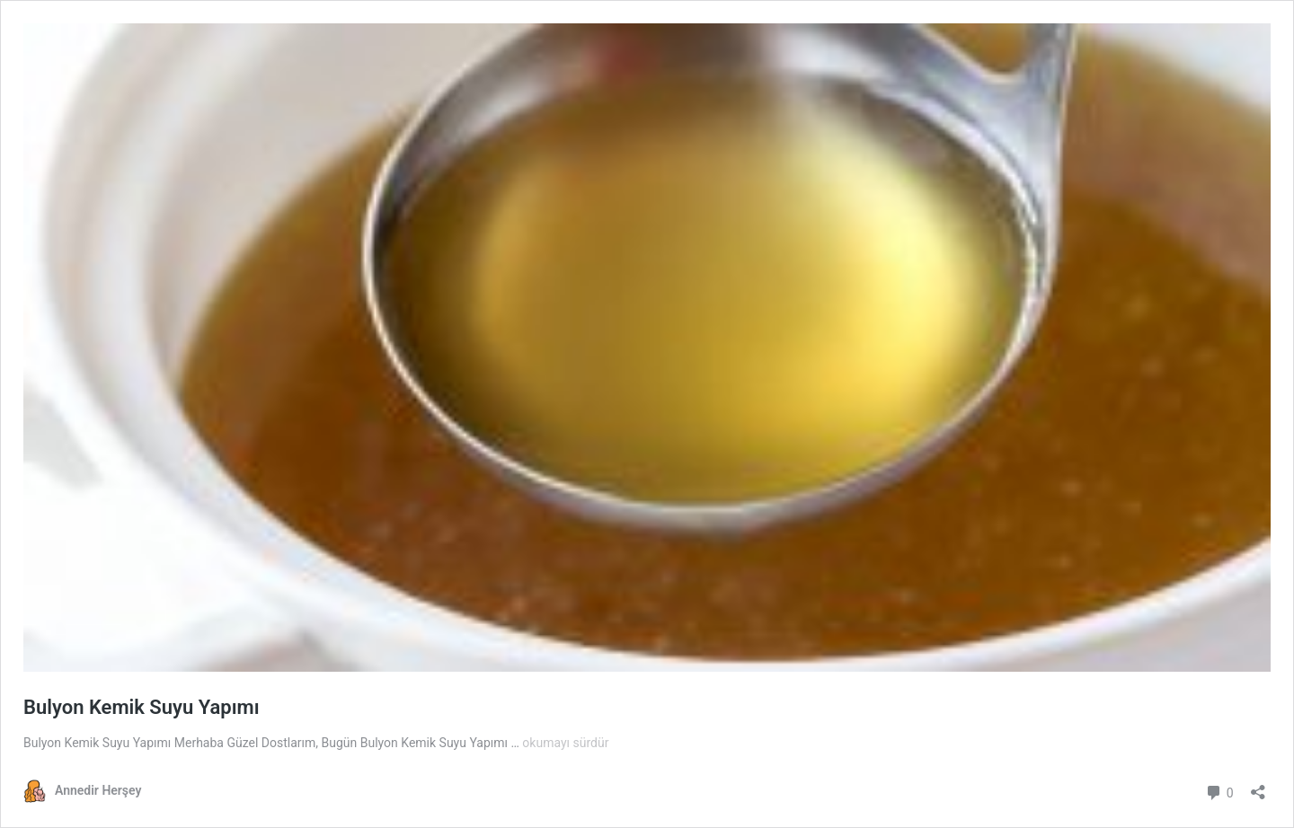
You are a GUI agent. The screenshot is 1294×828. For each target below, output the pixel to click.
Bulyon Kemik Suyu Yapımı (141, 707)
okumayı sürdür (565, 743)
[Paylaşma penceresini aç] (1258, 786)
